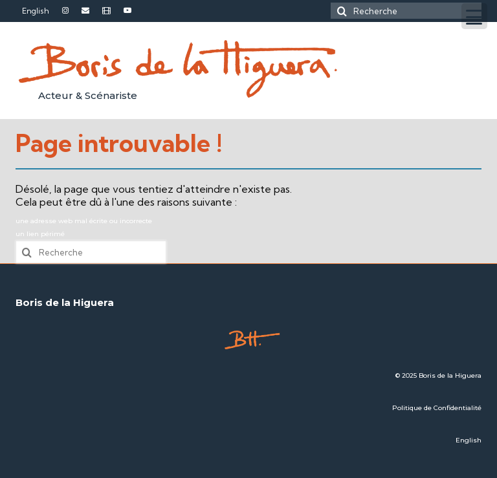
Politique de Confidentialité (436, 408)
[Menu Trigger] (474, 16)
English (468, 440)
